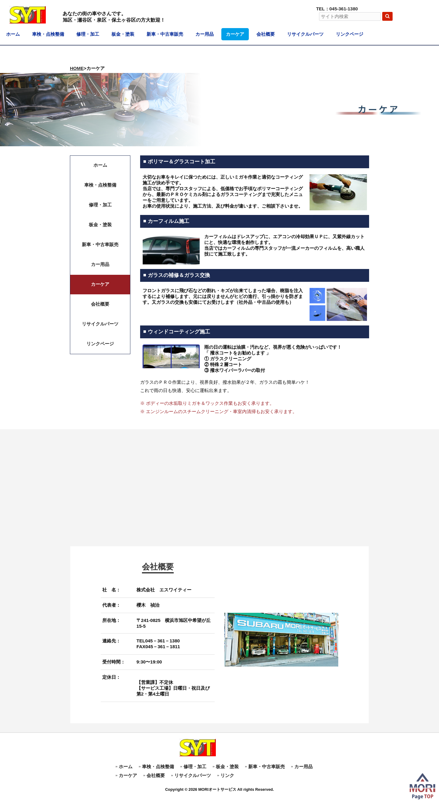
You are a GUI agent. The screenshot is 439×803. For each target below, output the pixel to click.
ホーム (125, 766)
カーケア (128, 775)
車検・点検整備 (158, 766)
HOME (77, 68)
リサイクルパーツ (192, 775)
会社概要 (156, 775)
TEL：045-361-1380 (337, 8)
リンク (227, 775)
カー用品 (303, 766)
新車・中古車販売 (266, 766)
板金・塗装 (227, 766)
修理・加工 (194, 766)
